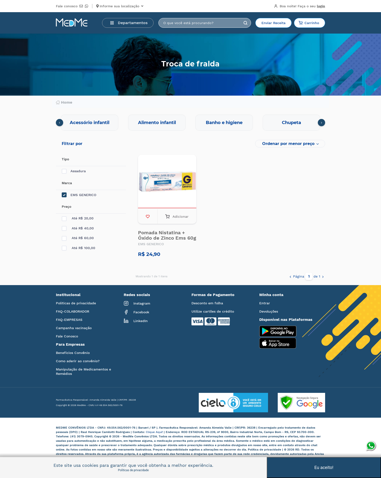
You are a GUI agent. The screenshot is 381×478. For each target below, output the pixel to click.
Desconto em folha (207, 303)
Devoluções (268, 311)
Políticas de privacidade (76, 303)
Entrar (264, 303)
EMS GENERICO (79, 195)
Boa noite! (299, 6)
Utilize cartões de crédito (212, 311)
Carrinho (309, 23)
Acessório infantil (89, 122)
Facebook (136, 312)
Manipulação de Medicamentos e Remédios (83, 371)
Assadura (74, 171)
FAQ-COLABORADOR (72, 311)
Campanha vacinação (74, 328)
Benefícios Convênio (73, 353)
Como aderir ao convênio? (78, 361)
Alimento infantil (157, 122)
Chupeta (291, 122)
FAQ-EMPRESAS (69, 320)
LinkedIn (136, 320)
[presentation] (59, 122)
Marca (67, 183)
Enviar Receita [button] (273, 23)
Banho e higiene (224, 122)
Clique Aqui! (155, 432)
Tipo (65, 159)
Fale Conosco (67, 336)
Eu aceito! (323, 467)
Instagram (137, 303)
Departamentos (128, 22)
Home (64, 102)
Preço (66, 206)
